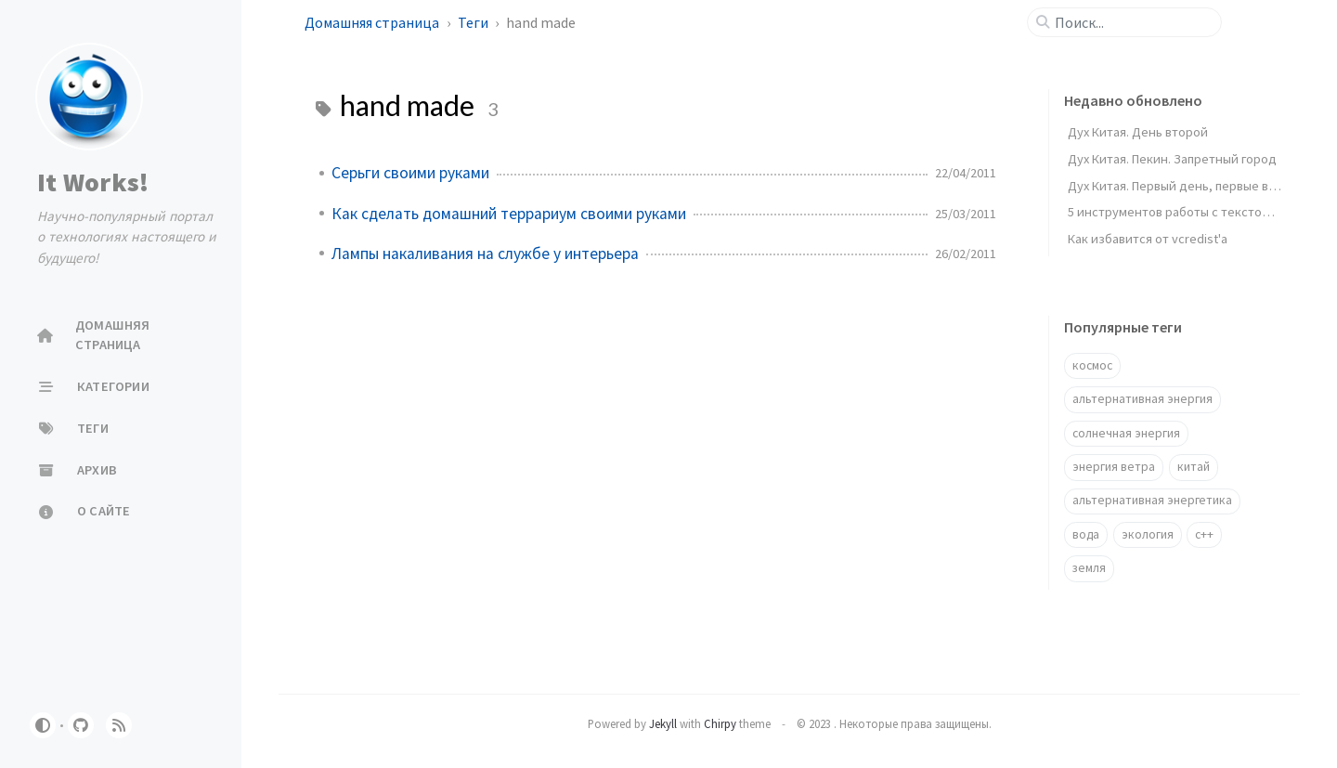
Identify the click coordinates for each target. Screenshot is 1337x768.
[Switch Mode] (43, 725)
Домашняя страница (373, 22)
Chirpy (720, 723)
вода (1085, 534)
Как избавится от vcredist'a (1147, 238)
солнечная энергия (1126, 433)
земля (1089, 568)
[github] (81, 725)
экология (1148, 534)
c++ (1204, 534)
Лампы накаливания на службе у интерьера (485, 253)
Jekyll (663, 723)
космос (1092, 365)
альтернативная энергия (1142, 399)
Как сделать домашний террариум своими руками (508, 213)
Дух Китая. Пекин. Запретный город (1172, 158)
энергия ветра (1113, 467)
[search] (1132, 22)
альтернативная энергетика (1152, 500)
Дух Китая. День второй (1138, 132)
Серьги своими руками (410, 173)
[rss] (119, 725)
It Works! (93, 182)
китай (1193, 467)
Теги (474, 22)
